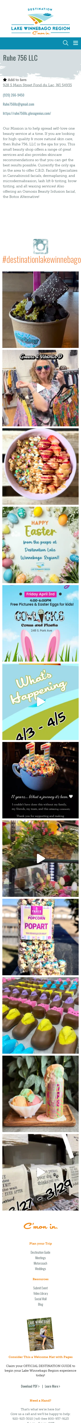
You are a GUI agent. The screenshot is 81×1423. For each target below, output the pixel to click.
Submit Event (40, 1288)
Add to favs (14, 80)
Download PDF (29, 1386)
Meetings (40, 1257)
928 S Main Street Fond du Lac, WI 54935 (37, 85)
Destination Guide (40, 1252)
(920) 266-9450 (13, 94)
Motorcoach (40, 1263)
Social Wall (41, 1299)
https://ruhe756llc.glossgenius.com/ (27, 113)
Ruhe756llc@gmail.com (18, 104)
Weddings (40, 1268)
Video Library (40, 1293)
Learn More (51, 1386)
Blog (40, 1304)
